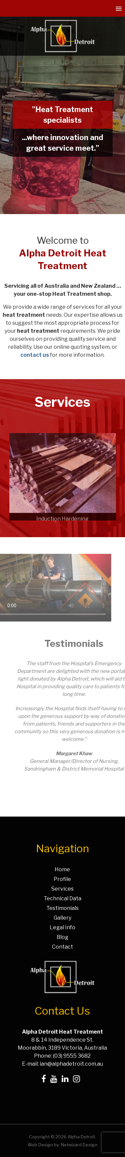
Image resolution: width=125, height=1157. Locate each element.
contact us (34, 355)
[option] (62, 489)
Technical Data (62, 898)
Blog (62, 937)
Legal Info (62, 927)
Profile (62, 879)
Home (62, 869)
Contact (62, 947)
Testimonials (62, 908)
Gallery (62, 918)
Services (62, 889)
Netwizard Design (79, 1144)
